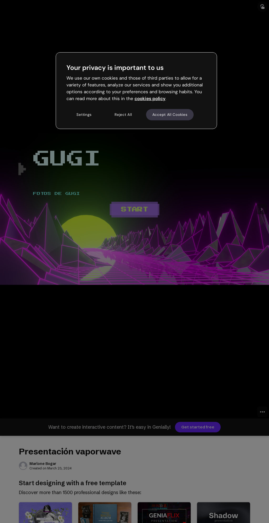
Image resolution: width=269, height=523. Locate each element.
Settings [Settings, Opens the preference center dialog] (84, 114)
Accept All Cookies (170, 114)
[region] (136, 90)
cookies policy (149, 98)
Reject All (123, 114)
